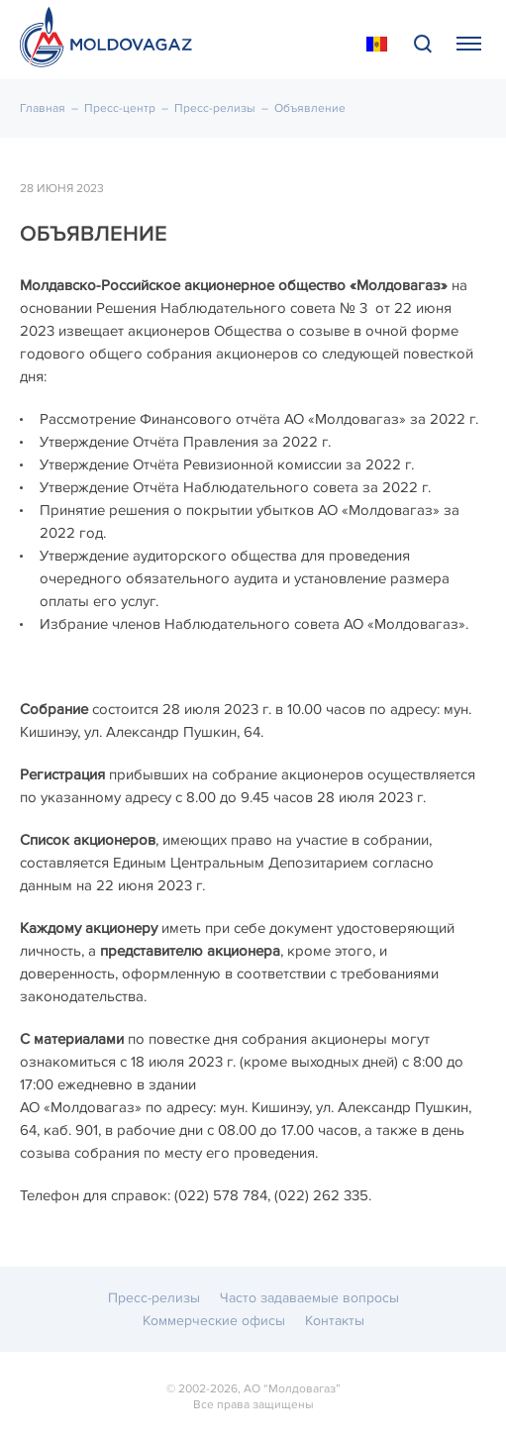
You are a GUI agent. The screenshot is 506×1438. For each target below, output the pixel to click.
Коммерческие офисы (214, 1320)
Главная (42, 108)
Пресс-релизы (214, 108)
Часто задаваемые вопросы (309, 1297)
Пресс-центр (119, 108)
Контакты (334, 1320)
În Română (376, 44)
